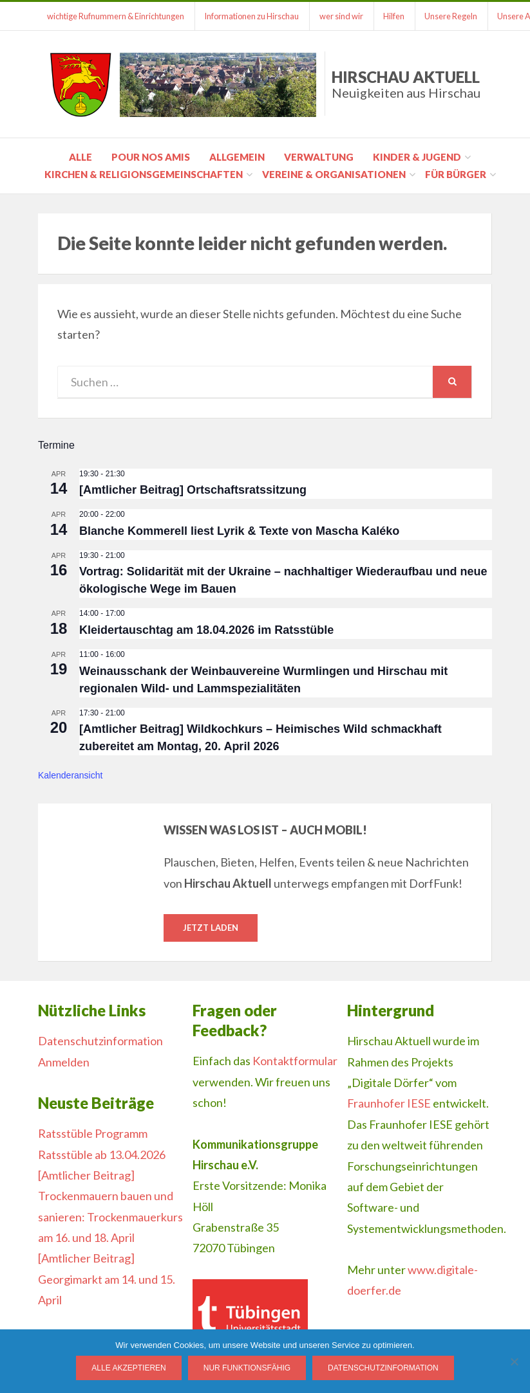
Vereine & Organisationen (334, 174)
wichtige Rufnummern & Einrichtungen (116, 16)
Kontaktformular (294, 1061)
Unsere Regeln (456, 16)
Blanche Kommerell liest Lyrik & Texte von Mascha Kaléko (239, 531)
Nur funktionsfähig (246, 1367)
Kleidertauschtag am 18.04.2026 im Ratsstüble (206, 630)
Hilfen (397, 16)
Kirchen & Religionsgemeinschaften (143, 174)
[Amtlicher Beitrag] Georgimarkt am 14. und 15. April (106, 1280)
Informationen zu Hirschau (253, 16)
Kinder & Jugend (417, 157)
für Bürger (455, 174)
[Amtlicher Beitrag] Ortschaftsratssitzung (193, 489)
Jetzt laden (210, 927)
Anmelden (64, 1062)
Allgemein (237, 157)
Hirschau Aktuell (406, 83)
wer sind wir (344, 16)
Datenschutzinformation (100, 1041)
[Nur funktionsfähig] (513, 1361)
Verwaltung (319, 157)
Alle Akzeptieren (128, 1367)
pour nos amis (150, 157)
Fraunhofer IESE (389, 1104)
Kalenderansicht (70, 775)
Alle (80, 157)
